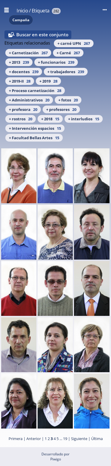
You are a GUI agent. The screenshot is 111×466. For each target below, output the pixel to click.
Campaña (20, 19)
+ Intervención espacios (35, 128)
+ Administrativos (29, 100)
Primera (15, 438)
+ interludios (83, 119)
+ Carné (68, 52)
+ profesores (61, 109)
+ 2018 (50, 119)
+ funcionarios (56, 62)
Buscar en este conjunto (42, 34)
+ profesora (23, 109)
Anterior (33, 438)
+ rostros (20, 119)
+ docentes (23, 71)
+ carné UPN (73, 43)
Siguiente (79, 438)
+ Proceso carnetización (35, 90)
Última (97, 438)
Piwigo (55, 459)
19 (65, 438)
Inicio (22, 10)
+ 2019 (48, 81)
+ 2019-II (19, 81)
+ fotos (68, 100)
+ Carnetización (28, 52)
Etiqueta (40, 10)
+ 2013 (19, 62)
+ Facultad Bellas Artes (34, 137)
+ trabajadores (65, 71)
